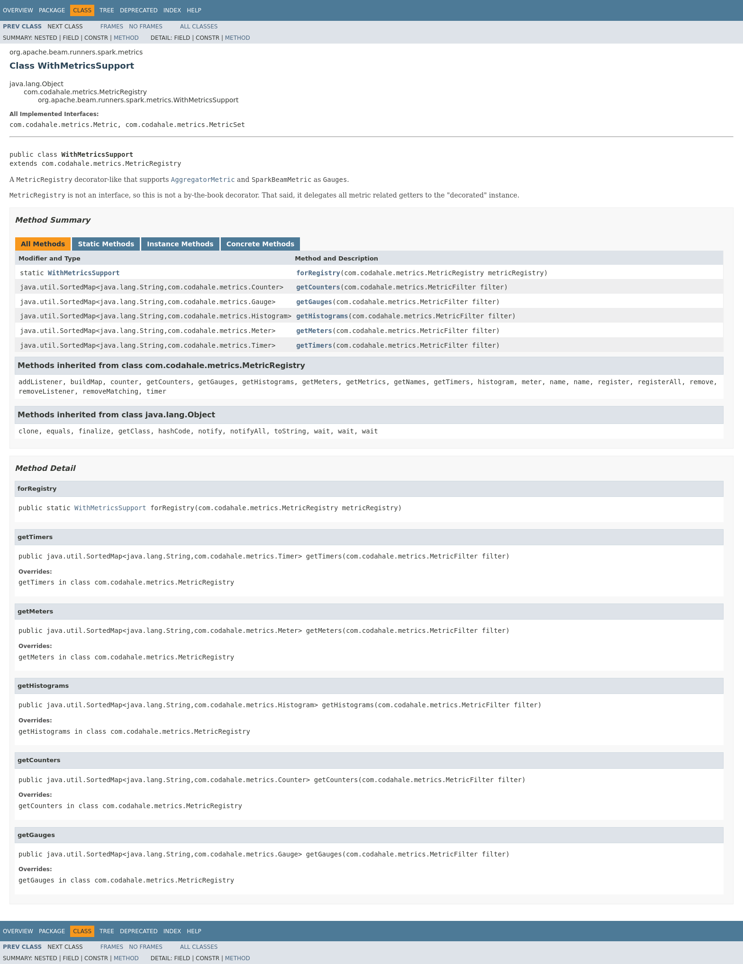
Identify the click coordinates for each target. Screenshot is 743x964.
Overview (18, 10)
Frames (112, 26)
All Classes (198, 26)
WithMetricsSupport (84, 273)
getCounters (318, 287)
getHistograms (322, 316)
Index (172, 10)
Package (52, 10)
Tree (107, 10)
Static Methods (106, 244)
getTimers (314, 345)
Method (126, 38)
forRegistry (318, 273)
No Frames (146, 26)
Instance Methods (180, 244)
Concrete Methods (261, 244)
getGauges (314, 302)
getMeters (314, 330)
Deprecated (139, 10)
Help (194, 10)
